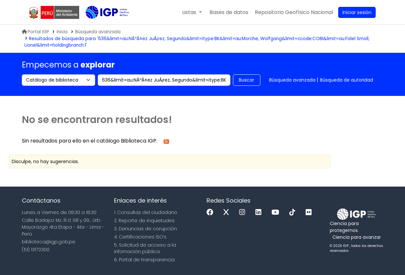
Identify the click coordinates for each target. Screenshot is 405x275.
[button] (192, 12)
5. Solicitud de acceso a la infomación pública (145, 248)
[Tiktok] (293, 212)
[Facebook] (212, 212)
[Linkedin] (260, 212)
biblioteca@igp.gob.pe (48, 241)
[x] (228, 212)
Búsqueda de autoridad (346, 80)
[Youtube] (276, 212)
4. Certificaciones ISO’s (140, 237)
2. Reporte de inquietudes (144, 220)
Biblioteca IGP (102, 25)
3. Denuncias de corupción (145, 228)
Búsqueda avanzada (292, 80)
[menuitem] (294, 12)
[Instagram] (243, 212)
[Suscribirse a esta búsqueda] (166, 141)
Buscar (246, 80)
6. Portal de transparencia (144, 259)
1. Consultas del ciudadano (145, 212)
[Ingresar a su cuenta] (357, 12)
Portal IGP (35, 32)
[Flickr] (310, 212)
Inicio (62, 32)
